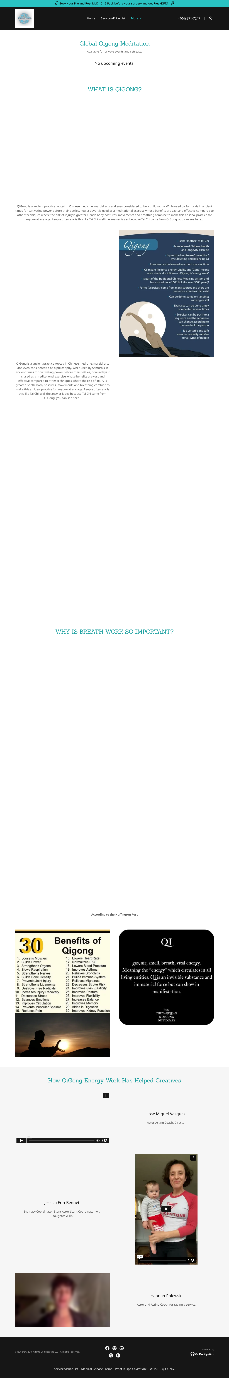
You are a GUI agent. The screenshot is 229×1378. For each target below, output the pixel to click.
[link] (24, 18)
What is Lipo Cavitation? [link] (131, 1369)
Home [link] (91, 18)
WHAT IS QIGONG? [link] (162, 1369)
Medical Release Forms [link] (96, 1369)
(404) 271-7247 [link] (189, 18)
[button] (136, 18)
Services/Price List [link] (113, 18)
